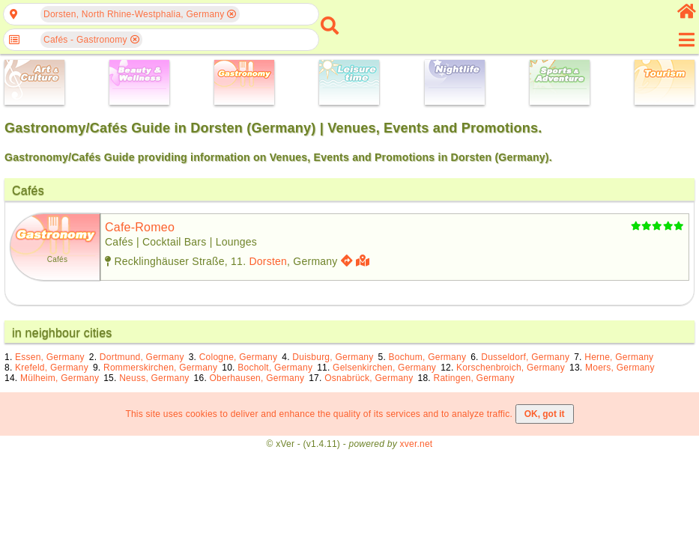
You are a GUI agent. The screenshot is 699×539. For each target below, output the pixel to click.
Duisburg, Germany (332, 357)
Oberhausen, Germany (257, 378)
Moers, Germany (620, 367)
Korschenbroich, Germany (510, 367)
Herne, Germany (618, 357)
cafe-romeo (140, 227)
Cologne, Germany (238, 357)
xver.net (416, 444)
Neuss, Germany (154, 378)
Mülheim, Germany (59, 378)
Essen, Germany (50, 357)
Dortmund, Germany (142, 357)
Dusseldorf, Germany (525, 357)
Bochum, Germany (428, 357)
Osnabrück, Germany (368, 378)
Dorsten (268, 261)
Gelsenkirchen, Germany (384, 367)
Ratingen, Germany (474, 378)
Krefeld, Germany (51, 367)
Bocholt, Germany (274, 367)
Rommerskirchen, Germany (160, 367)
